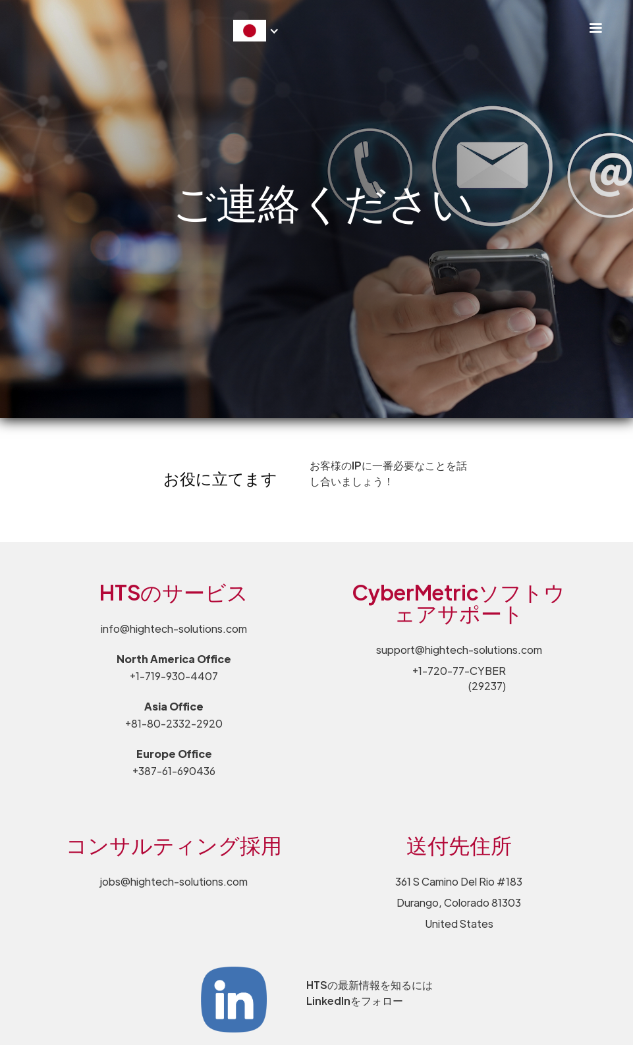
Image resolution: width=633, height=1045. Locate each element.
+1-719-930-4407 (174, 676)
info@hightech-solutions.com (174, 628)
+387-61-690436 (173, 771)
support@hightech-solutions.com (459, 649)
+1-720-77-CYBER (459, 678)
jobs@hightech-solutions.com (174, 881)
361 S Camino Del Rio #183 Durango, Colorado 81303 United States (458, 902)
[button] (595, 28)
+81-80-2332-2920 (174, 723)
